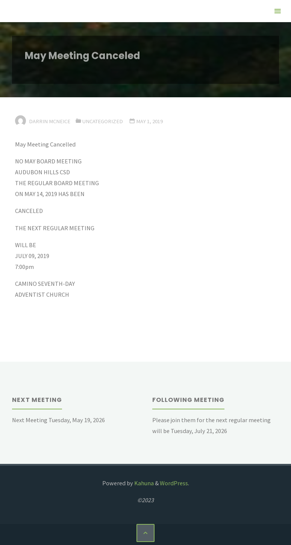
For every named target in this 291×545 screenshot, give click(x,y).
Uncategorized (102, 121)
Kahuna (143, 483)
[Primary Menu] (277, 11)
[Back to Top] (145, 533)
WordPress (174, 483)
